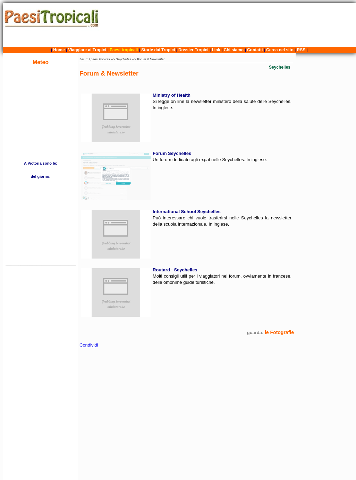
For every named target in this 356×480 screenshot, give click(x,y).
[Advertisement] (229, 24)
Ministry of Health (171, 95)
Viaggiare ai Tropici (87, 49)
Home (59, 49)
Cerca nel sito (280, 49)
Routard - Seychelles (175, 269)
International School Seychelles (187, 211)
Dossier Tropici (193, 49)
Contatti (255, 49)
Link (216, 49)
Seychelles (123, 59)
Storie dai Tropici (158, 49)
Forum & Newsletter (151, 59)
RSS (301, 49)
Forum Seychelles (172, 153)
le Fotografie (279, 332)
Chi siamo (234, 49)
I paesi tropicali (99, 59)
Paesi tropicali (124, 49)
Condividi (88, 345)
